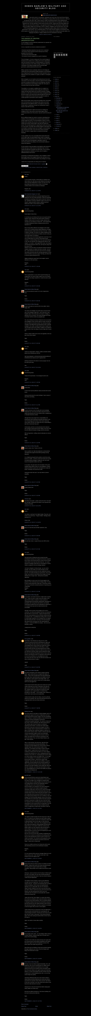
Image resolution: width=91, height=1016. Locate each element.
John (26, 208)
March (57, 122)
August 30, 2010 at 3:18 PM (32, 442)
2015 (56, 86)
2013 (56, 90)
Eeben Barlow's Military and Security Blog (45, 7)
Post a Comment (24, 1004)
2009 (56, 128)
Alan (26, 174)
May (57, 118)
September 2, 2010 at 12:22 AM (33, 772)
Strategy (45, 167)
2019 (56, 79)
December (58, 98)
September (58, 103)
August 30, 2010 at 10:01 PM (33, 505)
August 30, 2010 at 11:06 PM (33, 522)
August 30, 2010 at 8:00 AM (32, 300)
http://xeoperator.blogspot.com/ (31, 194)
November (58, 100)
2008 (56, 130)
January (58, 126)
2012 (56, 92)
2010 (56, 96)
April (57, 120)
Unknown (27, 498)
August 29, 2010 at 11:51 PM (33, 205)
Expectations (28, 167)
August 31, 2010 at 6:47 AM (32, 549)
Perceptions (39, 167)
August (57, 105)
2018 (56, 81)
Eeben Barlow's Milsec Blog (50, 15)
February (58, 124)
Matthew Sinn (27, 711)
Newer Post (23, 1006)
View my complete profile (45, 34)
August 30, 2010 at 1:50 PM (32, 382)
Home (36, 1006)
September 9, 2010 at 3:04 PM (33, 928)
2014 (56, 88)
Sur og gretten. (28, 638)
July (57, 114)
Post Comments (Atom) (32, 1008)
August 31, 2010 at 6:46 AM (32, 535)
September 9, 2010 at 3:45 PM (33, 958)
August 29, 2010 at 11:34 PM (33, 190)
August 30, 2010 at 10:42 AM (33, 367)
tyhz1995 (27, 775)
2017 (56, 83)
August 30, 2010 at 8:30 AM (32, 343)
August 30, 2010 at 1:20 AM (32, 266)
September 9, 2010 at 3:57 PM (33, 1001)
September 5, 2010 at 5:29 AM (33, 858)
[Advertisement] (61, 66)
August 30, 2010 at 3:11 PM (32, 404)
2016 (56, 85)
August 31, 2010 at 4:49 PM (32, 635)
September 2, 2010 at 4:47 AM (33, 808)
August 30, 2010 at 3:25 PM (32, 495)
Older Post (49, 1006)
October (58, 102)
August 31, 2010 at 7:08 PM (32, 708)
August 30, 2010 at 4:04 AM (32, 285)
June (57, 116)
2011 (56, 94)
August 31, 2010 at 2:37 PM (32, 591)
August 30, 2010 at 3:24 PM (32, 482)
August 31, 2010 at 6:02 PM (32, 667)
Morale (34, 167)
